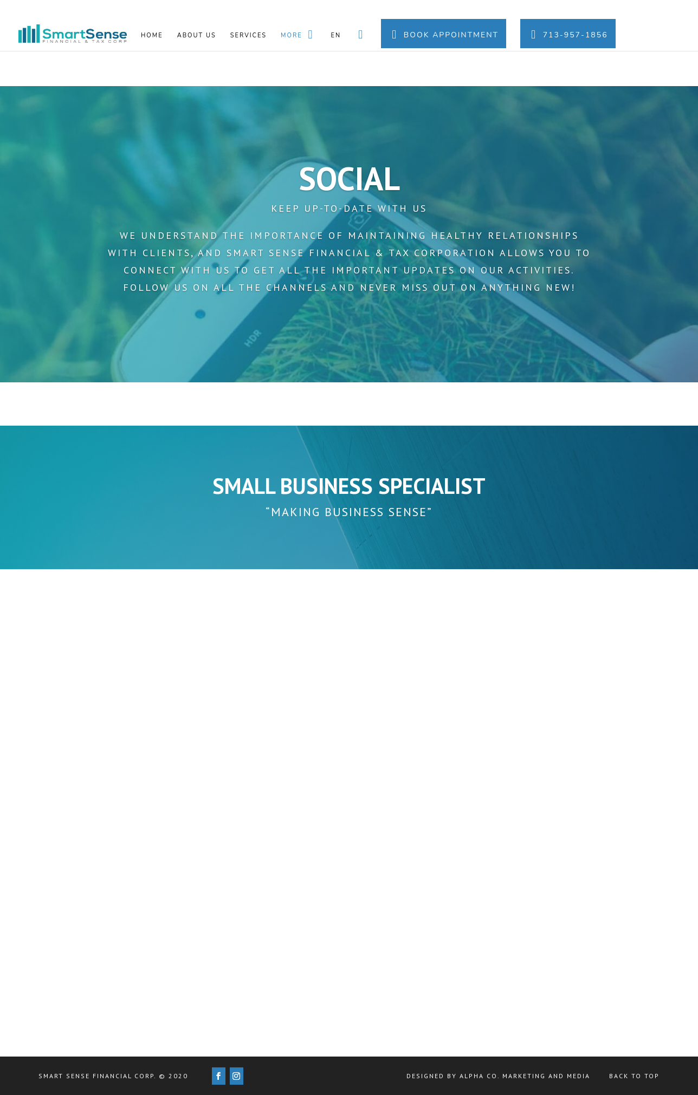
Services (248, 36)
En (336, 36)
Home (152, 36)
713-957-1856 (568, 35)
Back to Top (634, 1076)
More (299, 35)
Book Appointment (444, 35)
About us (196, 36)
